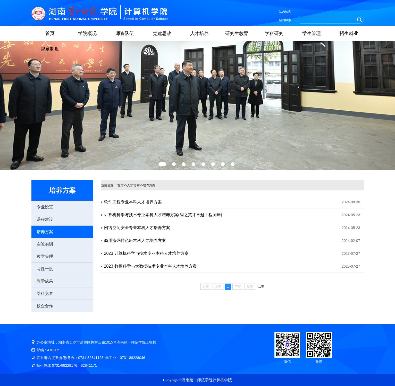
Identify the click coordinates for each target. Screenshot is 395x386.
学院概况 (87, 33)
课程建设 (45, 219)
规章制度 (50, 48)
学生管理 (311, 33)
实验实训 (45, 244)
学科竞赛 (45, 293)
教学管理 (45, 256)
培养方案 (45, 232)
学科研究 (274, 33)
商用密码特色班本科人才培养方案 (135, 240)
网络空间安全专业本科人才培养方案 (137, 227)
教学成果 (45, 281)
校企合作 (45, 306)
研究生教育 (236, 33)
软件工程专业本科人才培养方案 (133, 202)
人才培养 (199, 33)
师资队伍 (124, 33)
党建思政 (162, 33)
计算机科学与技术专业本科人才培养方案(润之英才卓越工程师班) (163, 215)
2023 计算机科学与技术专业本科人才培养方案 (146, 253)
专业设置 (45, 207)
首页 (50, 33)
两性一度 (45, 269)
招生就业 (349, 33)
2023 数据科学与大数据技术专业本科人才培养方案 (150, 266)
